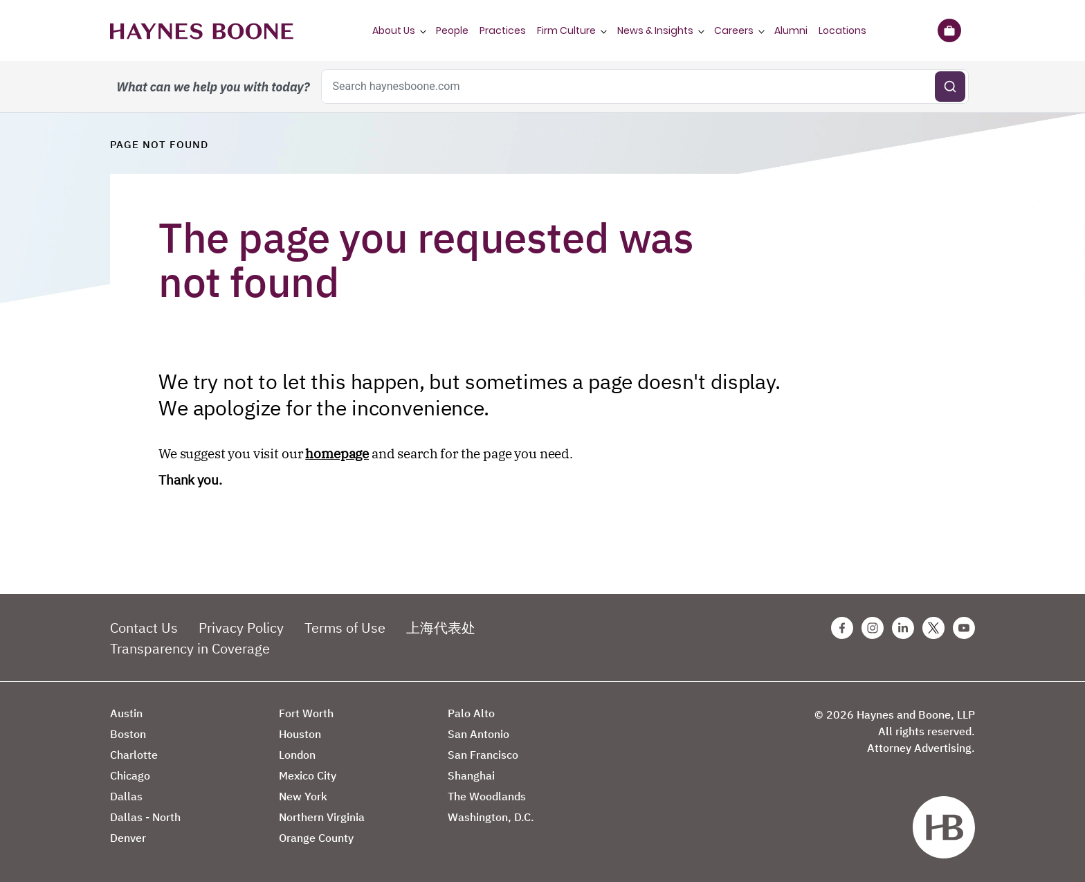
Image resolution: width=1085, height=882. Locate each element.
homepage (337, 453)
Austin (126, 713)
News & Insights (655, 30)
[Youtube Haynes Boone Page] (964, 628)
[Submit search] (950, 86)
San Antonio (478, 734)
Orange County (316, 838)
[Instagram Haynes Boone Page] (872, 628)
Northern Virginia (322, 817)
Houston (300, 734)
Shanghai (471, 775)
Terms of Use (344, 627)
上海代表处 (440, 627)
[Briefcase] (949, 30)
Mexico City (307, 775)
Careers (734, 30)
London (297, 755)
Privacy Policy (241, 627)
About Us (393, 30)
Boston (128, 734)
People (452, 30)
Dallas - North (145, 817)
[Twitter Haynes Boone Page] (933, 628)
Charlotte (134, 755)
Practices (503, 30)
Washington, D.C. (491, 817)
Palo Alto (471, 713)
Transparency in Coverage (190, 648)
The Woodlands (487, 796)
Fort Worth (306, 713)
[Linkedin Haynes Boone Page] (903, 628)
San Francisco (483, 755)
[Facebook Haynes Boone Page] (842, 628)
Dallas (126, 796)
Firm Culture (566, 30)
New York (303, 796)
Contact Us (144, 627)
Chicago (130, 775)
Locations (842, 30)
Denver (128, 838)
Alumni (791, 30)
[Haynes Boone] (201, 30)
